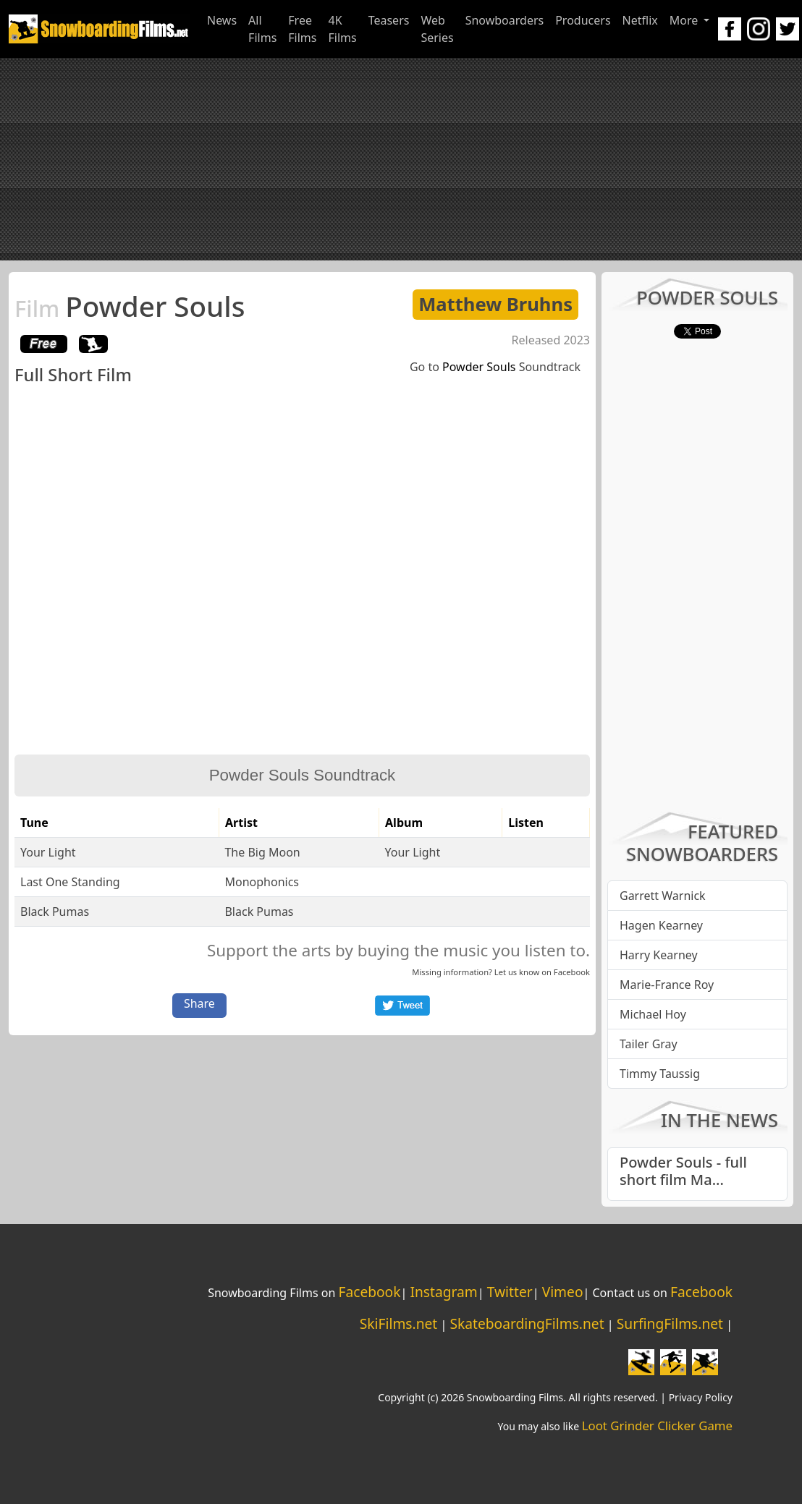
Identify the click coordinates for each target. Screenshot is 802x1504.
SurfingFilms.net (670, 1323)
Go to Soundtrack (495, 367)
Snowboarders (504, 20)
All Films (262, 29)
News (222, 20)
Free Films (302, 29)
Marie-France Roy (667, 985)
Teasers (389, 20)
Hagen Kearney (661, 925)
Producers (582, 20)
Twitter (510, 1291)
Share (199, 1003)
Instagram (443, 1291)
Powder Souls (129, 306)
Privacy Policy (701, 1397)
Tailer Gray (649, 1044)
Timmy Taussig (660, 1074)
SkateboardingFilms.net (526, 1323)
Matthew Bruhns (495, 304)
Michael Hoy (653, 1014)
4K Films (342, 29)
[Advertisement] (401, 159)
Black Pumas (54, 911)
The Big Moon (262, 852)
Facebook (572, 971)
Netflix (640, 20)
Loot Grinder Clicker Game (657, 1425)
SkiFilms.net (398, 1323)
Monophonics (261, 882)
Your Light (48, 852)
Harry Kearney (659, 955)
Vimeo (562, 1291)
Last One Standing (70, 882)
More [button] (685, 20)
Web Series (437, 29)
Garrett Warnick (663, 896)
